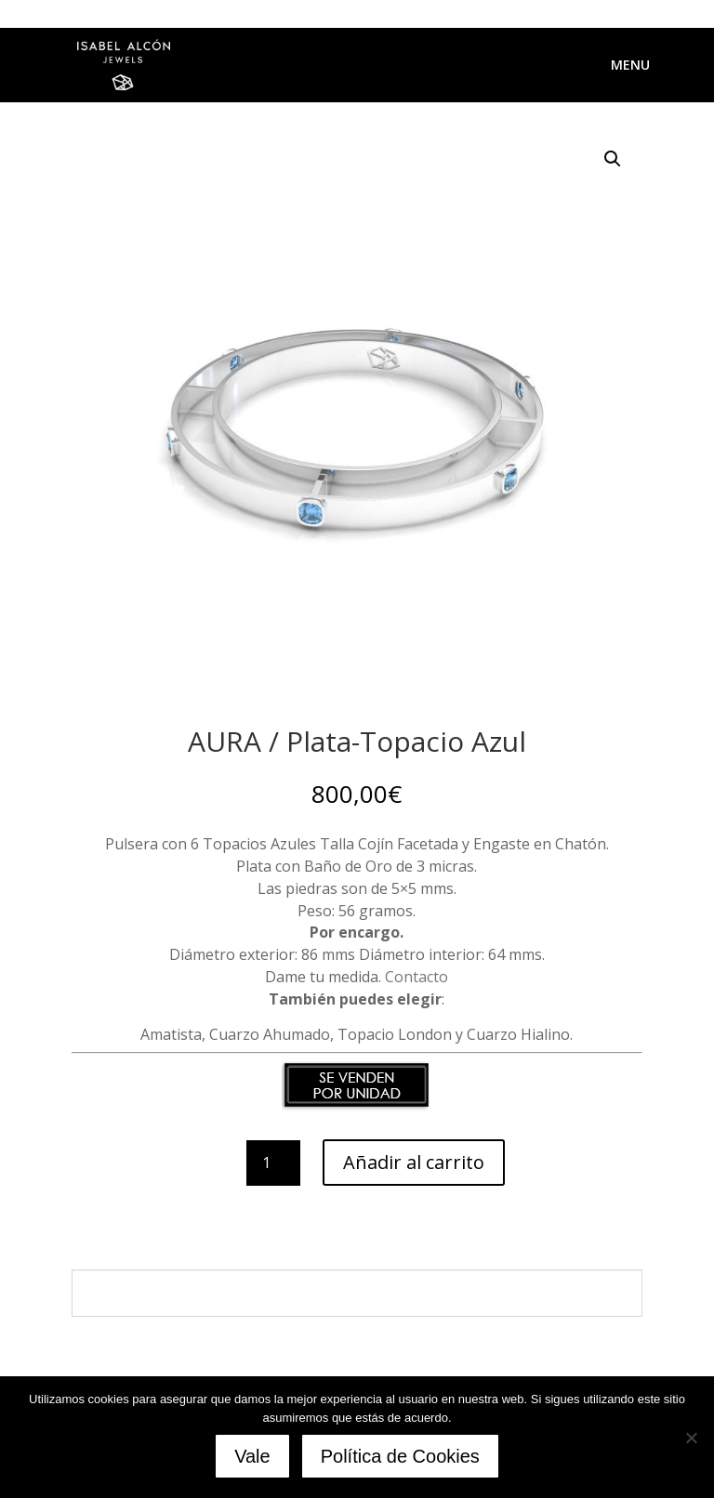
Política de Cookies (400, 1456)
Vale (252, 1456)
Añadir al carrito (413, 1162)
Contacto (416, 976)
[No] (690, 1437)
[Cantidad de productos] (273, 1163)
